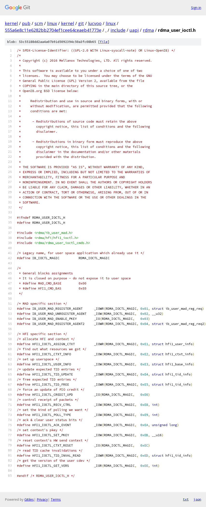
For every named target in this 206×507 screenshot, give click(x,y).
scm (38, 23)
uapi (134, 30)
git (81, 23)
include (117, 30)
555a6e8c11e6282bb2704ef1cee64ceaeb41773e (53, 30)
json (197, 499)
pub (26, 23)
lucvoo (95, 23)
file (104, 42)
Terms (56, 499)
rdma (148, 30)
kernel (11, 23)
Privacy (42, 499)
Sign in (196, 7)
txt (186, 499)
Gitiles (29, 499)
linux (52, 23)
